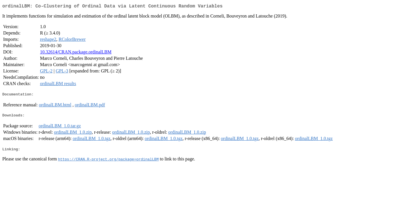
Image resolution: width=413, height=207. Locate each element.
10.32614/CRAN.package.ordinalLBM (75, 53)
